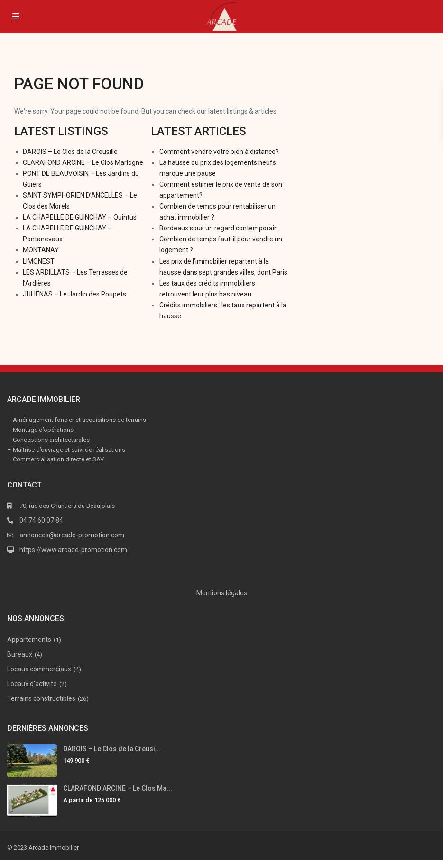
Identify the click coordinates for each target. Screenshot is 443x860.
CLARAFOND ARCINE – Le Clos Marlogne (83, 162)
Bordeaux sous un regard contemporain (218, 228)
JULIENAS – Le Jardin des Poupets (74, 294)
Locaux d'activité (32, 684)
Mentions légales (221, 593)
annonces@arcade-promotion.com (71, 535)
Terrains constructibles (41, 698)
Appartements (29, 639)
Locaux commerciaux (39, 669)
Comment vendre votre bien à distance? (219, 151)
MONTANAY (41, 250)
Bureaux (19, 654)
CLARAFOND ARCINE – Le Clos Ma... (117, 788)
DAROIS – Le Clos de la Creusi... (112, 749)
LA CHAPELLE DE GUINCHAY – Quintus (80, 217)
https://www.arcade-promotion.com (73, 550)
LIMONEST (39, 261)
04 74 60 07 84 (41, 520)
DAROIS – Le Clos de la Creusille (70, 151)
